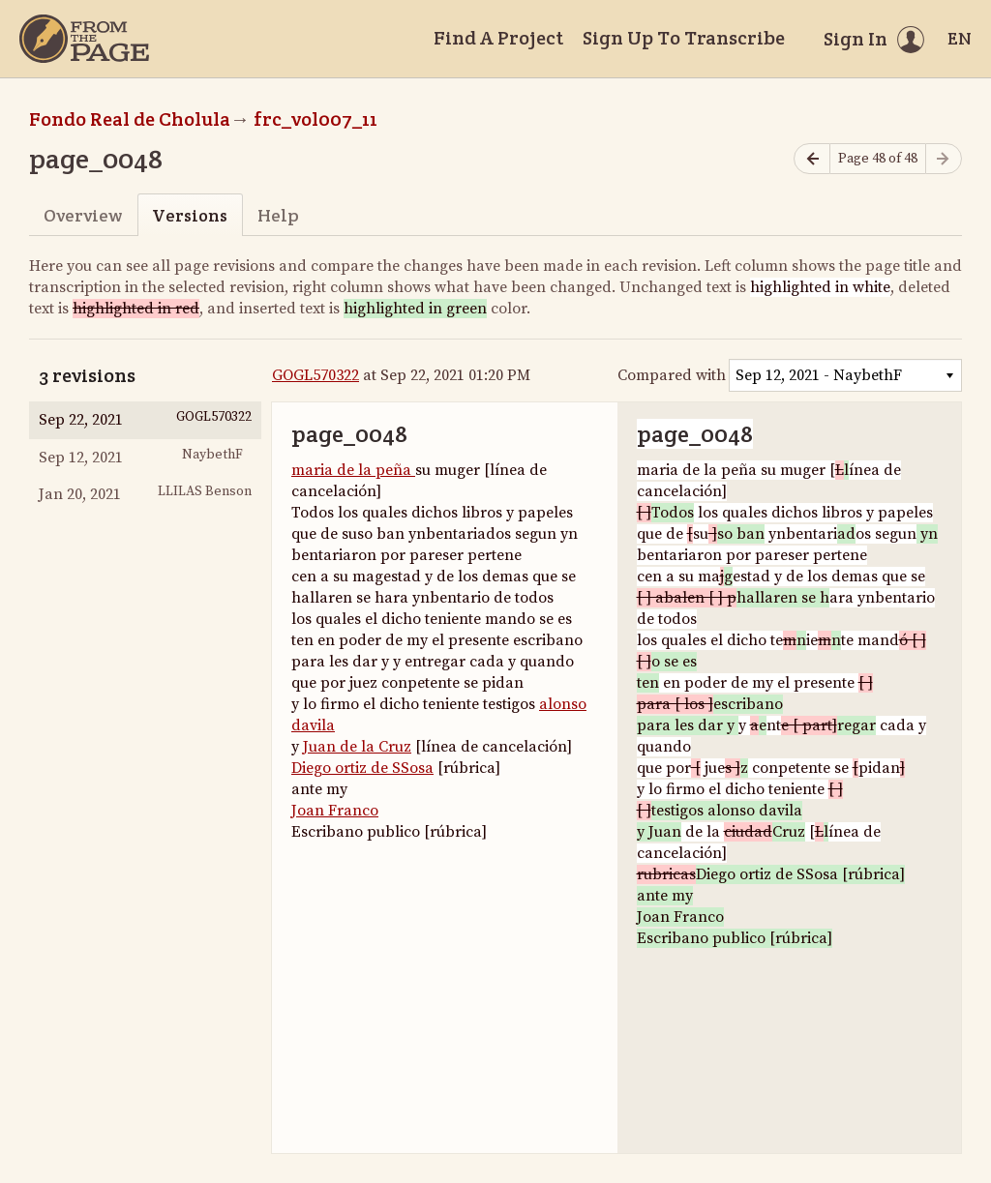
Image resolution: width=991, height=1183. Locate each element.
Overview (83, 215)
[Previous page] (812, 159)
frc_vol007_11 (315, 119)
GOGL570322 (315, 375)
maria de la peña (353, 470)
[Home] (84, 39)
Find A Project (498, 37)
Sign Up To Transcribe (684, 37)
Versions (189, 215)
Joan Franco (334, 810)
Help (278, 215)
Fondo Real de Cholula (129, 119)
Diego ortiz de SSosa (362, 768)
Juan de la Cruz (357, 746)
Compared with (671, 375)
